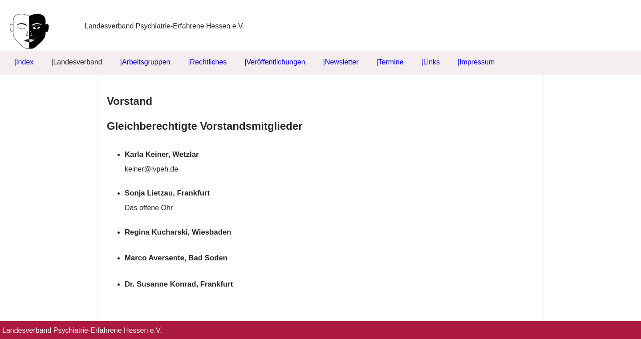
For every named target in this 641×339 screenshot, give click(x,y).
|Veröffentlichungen (274, 62)
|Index (23, 62)
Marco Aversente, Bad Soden (176, 258)
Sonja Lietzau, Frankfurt (167, 193)
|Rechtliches (207, 62)
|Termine (389, 62)
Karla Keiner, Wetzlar (162, 154)
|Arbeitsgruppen (145, 62)
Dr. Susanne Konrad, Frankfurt (179, 284)
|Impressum (476, 62)
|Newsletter (341, 62)
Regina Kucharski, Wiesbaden (178, 232)
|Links (431, 62)
